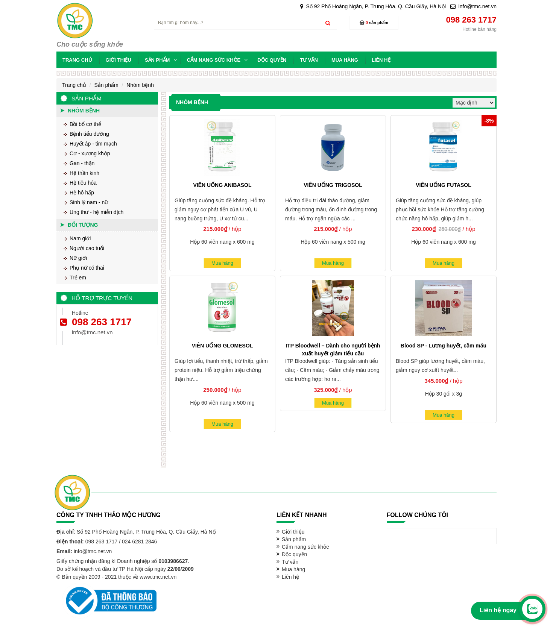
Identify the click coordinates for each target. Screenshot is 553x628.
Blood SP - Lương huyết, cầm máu (443, 346)
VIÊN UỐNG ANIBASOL (222, 185)
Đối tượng (83, 225)
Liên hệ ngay (498, 610)
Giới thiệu (293, 532)
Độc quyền (294, 554)
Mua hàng (222, 263)
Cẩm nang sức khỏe (305, 547)
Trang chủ (74, 85)
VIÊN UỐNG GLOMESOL (222, 346)
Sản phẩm (106, 85)
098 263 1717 (102, 322)
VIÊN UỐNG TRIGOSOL (333, 185)
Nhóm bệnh (140, 85)
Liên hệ (290, 577)
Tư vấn (290, 562)
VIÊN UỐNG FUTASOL (443, 185)
